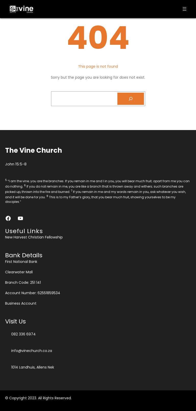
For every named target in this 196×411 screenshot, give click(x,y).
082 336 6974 (23, 334)
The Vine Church (33, 150)
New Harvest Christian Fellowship (34, 237)
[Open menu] (184, 9)
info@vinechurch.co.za (31, 350)
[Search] (130, 99)
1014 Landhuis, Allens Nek (32, 367)
